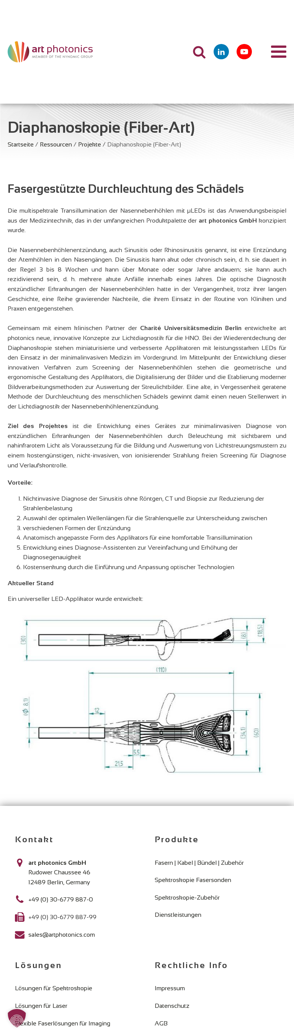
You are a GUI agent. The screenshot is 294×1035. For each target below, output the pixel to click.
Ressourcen (56, 144)
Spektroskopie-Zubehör (187, 897)
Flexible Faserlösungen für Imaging (62, 1023)
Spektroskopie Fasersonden (193, 880)
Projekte (89, 144)
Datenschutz (172, 1005)
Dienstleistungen (178, 914)
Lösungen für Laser (41, 1005)
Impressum (170, 988)
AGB (161, 1023)
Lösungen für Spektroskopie (53, 988)
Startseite (21, 144)
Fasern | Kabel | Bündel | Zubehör (199, 862)
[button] (17, 1018)
